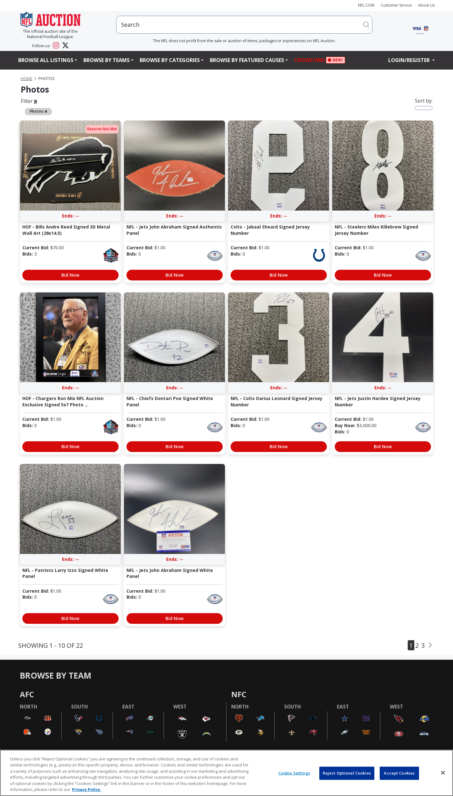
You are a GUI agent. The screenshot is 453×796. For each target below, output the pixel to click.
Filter (29, 101)
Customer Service (396, 5)
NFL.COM (366, 5)
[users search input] (244, 25)
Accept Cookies (399, 773)
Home (26, 78)
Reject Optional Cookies (347, 773)
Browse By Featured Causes (247, 60)
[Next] (430, 645)
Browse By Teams (106, 60)
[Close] (443, 773)
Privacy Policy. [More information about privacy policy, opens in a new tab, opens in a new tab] (86, 789)
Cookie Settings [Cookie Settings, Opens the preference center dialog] (294, 773)
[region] (226, 773)
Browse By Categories (170, 60)
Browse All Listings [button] (45, 60)
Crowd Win (311, 60)
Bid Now (70, 275)
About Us (426, 5)
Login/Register (409, 60)
